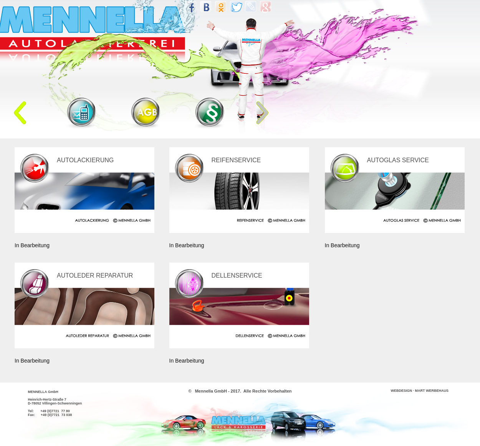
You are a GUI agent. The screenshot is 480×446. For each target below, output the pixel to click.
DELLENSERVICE (237, 275)
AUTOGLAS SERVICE (398, 160)
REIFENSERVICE (236, 160)
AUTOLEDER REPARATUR (95, 275)
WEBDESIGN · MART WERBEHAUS (420, 391)
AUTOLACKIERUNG (85, 160)
